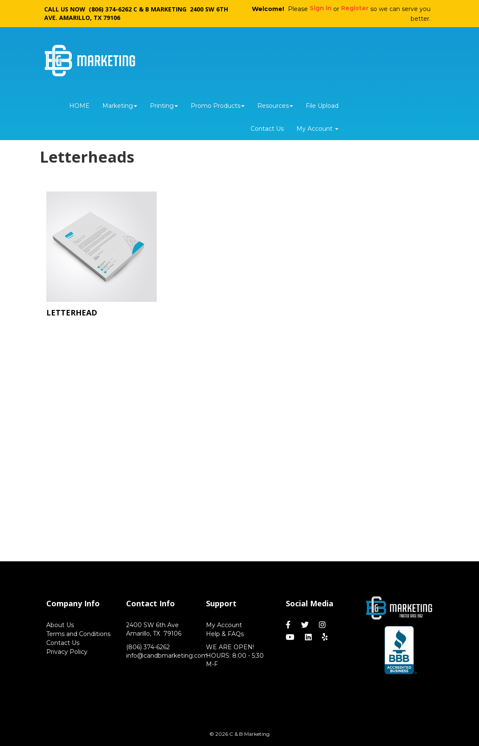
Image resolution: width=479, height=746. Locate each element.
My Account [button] (317, 128)
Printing (164, 106)
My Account (224, 625)
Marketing (119, 106)
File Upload (322, 106)
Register (355, 8)
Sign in (321, 8)
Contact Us (267, 128)
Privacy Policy (66, 652)
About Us (60, 625)
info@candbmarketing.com (167, 655)
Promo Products (218, 106)
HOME (79, 106)
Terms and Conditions (78, 634)
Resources (275, 106)
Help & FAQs (225, 634)
